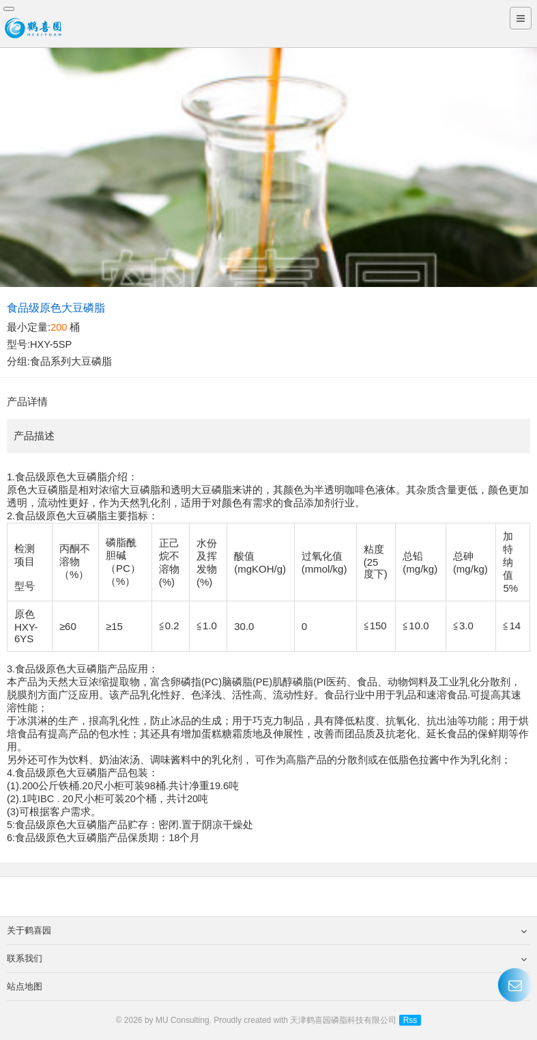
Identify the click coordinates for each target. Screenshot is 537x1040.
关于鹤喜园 (267, 930)
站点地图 (267, 986)
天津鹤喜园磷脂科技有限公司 (343, 1020)
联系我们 (267, 958)
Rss (410, 1020)
